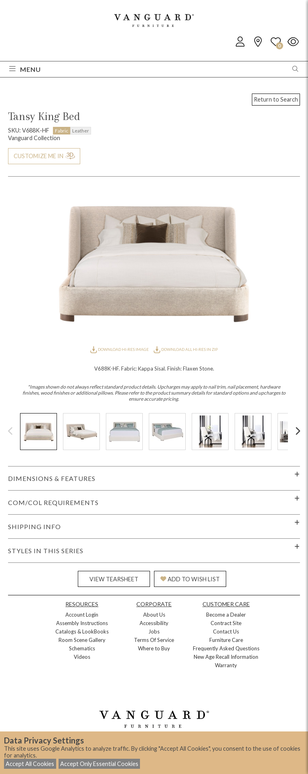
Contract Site (226, 623)
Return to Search (276, 99)
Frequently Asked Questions (226, 648)
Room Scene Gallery (82, 640)
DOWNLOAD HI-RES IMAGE (120, 349)
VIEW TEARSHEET (113, 579)
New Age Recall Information (226, 657)
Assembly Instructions (82, 623)
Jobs (154, 631)
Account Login (81, 614)
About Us (154, 614)
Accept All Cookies (30, 763)
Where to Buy (154, 648)
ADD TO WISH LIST (190, 579)
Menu (25, 69)
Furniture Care (226, 640)
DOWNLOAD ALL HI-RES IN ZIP (186, 349)
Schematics (82, 648)
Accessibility (154, 623)
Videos (82, 657)
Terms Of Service (154, 640)
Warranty (226, 665)
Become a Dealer (226, 614)
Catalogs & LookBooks (82, 631)
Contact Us (226, 631)
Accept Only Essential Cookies (99, 763)
